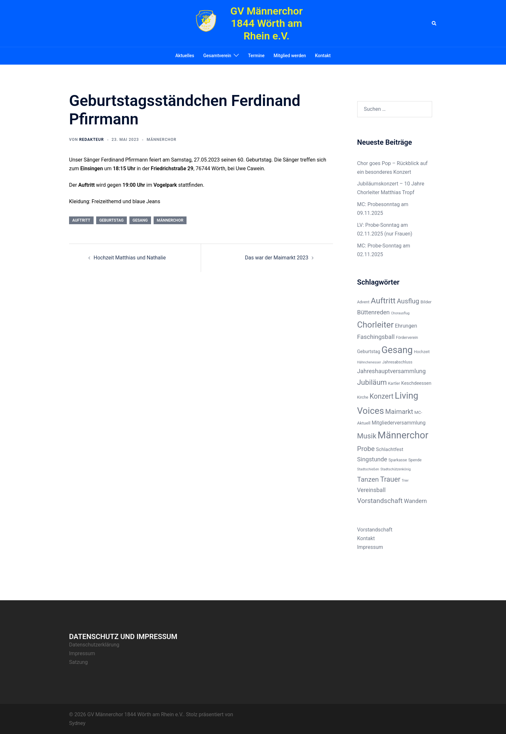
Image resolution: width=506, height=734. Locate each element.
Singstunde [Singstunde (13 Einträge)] (372, 459)
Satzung (78, 662)
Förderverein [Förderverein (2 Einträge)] (407, 337)
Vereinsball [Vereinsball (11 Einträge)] (371, 490)
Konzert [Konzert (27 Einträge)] (381, 396)
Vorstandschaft (374, 530)
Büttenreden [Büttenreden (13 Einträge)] (373, 312)
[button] (434, 23)
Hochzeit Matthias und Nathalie (130, 258)
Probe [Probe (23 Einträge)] (366, 449)
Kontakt (323, 55)
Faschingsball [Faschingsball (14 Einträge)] (376, 337)
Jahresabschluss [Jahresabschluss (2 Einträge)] (397, 362)
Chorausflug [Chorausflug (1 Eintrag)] (400, 313)
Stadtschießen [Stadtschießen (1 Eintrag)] (368, 469)
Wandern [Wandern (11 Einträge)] (415, 501)
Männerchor (161, 139)
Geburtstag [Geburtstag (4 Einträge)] (368, 351)
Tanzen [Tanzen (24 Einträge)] (368, 479)
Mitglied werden (290, 55)
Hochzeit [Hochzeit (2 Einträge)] (422, 352)
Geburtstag (111, 220)
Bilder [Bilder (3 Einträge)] (425, 301)
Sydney (77, 723)
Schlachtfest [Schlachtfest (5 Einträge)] (389, 449)
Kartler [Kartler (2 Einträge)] (394, 383)
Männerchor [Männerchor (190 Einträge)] (403, 435)
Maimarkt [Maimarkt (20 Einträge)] (399, 411)
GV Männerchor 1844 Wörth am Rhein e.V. (266, 23)
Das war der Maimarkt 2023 (276, 258)
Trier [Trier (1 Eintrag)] (405, 480)
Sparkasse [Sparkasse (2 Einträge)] (398, 460)
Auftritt (81, 220)
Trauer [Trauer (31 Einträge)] (390, 479)
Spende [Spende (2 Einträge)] (414, 460)
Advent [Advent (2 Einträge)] (363, 302)
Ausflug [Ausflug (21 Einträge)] (408, 301)
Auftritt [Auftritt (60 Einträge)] (383, 300)
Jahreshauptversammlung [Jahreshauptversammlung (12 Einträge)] (391, 371)
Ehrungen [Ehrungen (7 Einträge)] (406, 326)
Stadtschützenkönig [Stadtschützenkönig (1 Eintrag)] (395, 469)
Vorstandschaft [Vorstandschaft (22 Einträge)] (380, 501)
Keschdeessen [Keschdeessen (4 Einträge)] (416, 383)
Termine (256, 55)
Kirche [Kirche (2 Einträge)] (363, 397)
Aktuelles (184, 55)
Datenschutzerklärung (94, 645)
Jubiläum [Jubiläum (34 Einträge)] (372, 382)
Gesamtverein (217, 55)
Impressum (370, 547)
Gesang (140, 220)
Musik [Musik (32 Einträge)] (367, 436)
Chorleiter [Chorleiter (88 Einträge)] (375, 325)
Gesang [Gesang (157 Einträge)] (397, 349)
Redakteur (91, 139)
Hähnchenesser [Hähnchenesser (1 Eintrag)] (369, 362)
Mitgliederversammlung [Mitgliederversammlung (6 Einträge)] (399, 423)
